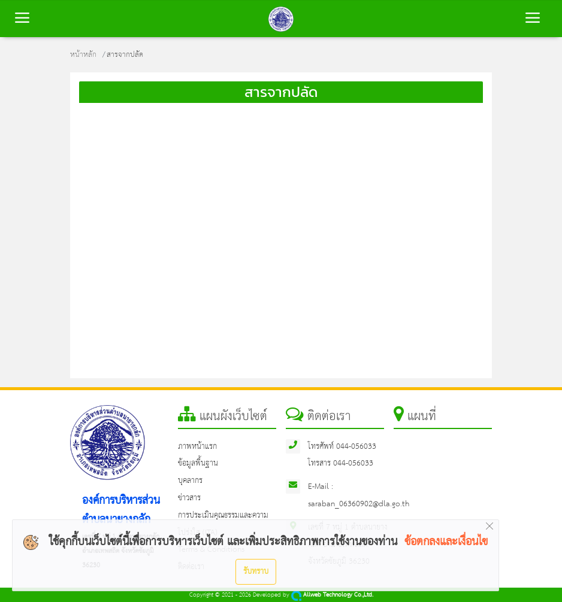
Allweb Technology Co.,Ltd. (332, 595)
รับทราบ (255, 571)
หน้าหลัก (83, 54)
